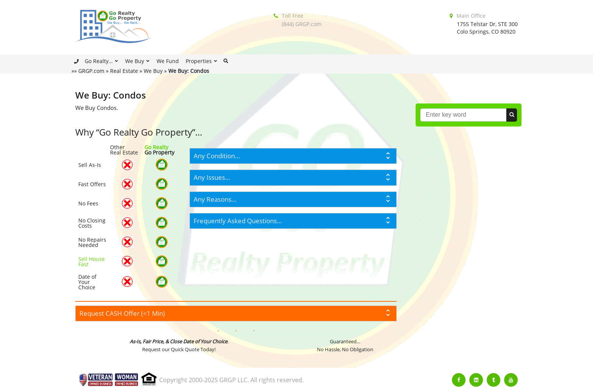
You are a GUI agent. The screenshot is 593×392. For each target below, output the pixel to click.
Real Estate (124, 70)
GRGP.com (91, 70)
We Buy (153, 70)
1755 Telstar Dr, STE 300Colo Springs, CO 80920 (487, 27)
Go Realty (156, 147)
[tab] (293, 156)
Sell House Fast (91, 261)
